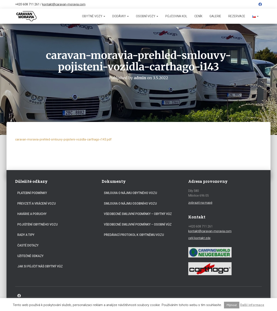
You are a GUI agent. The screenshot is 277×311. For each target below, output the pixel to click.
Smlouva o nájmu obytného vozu (130, 192)
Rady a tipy (25, 235)
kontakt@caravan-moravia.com (63, 4)
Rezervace (236, 16)
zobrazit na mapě (200, 202)
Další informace (252, 305)
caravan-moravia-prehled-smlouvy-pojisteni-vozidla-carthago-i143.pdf (63, 139)
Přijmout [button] (232, 305)
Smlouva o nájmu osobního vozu (130, 203)
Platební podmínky (32, 192)
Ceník (198, 16)
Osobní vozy (147, 16)
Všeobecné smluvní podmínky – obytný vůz (138, 213)
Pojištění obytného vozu (37, 224)
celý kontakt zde (199, 238)
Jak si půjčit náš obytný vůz (40, 266)
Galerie (215, 16)
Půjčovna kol (176, 16)
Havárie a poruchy (32, 213)
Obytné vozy (93, 16)
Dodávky (120, 16)
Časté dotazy (28, 245)
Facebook (260, 5)
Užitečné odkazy (30, 255)
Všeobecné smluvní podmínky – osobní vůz (138, 224)
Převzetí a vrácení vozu (36, 203)
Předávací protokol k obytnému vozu (134, 235)
